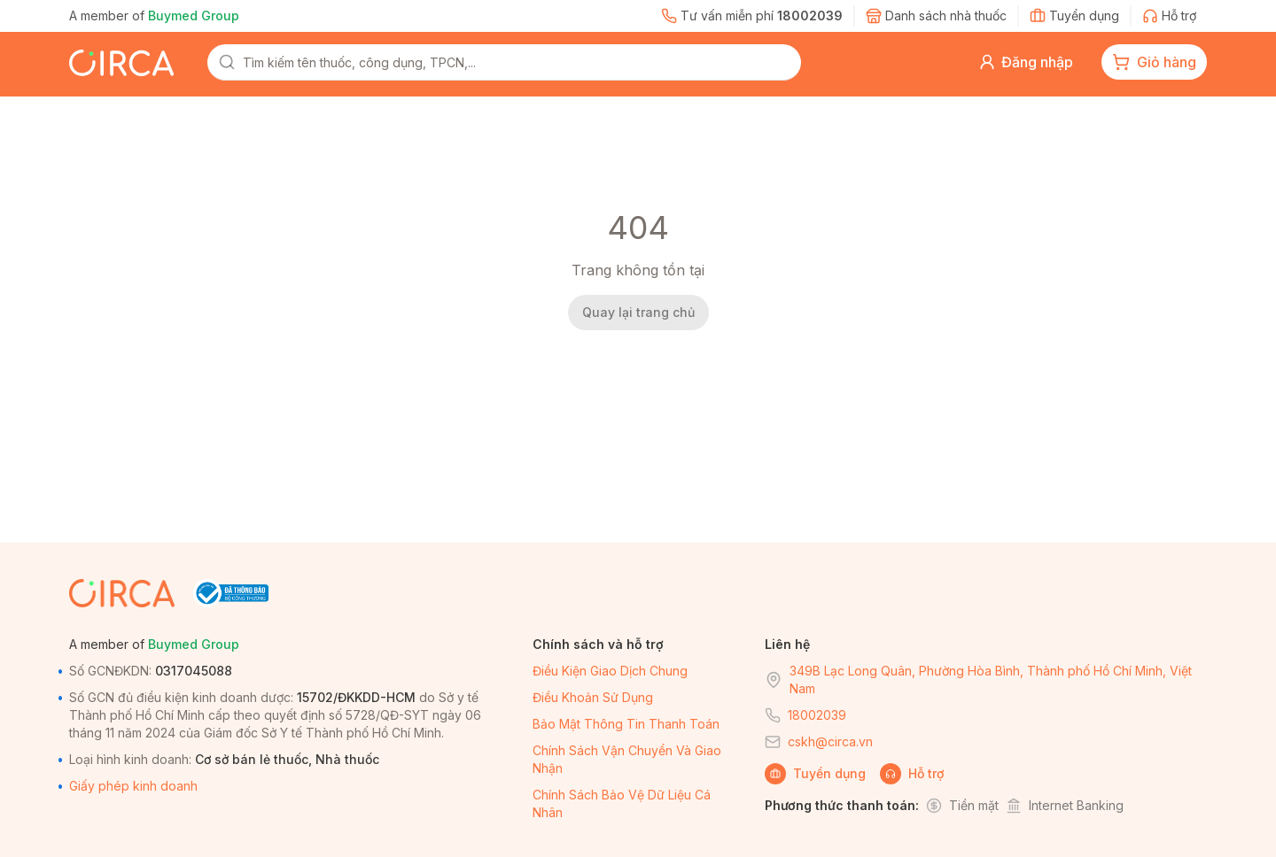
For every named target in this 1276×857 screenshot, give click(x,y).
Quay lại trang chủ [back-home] (638, 312)
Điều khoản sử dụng (593, 697)
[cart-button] (1154, 62)
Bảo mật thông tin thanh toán (626, 723)
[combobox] (516, 62)
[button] (1025, 62)
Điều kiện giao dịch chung (610, 670)
